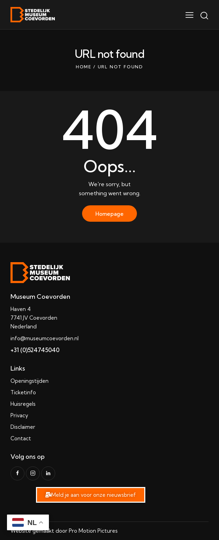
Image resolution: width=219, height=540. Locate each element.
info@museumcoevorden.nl (44, 338)
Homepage (109, 214)
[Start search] (204, 15)
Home (84, 66)
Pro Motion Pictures (93, 530)
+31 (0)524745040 (34, 349)
